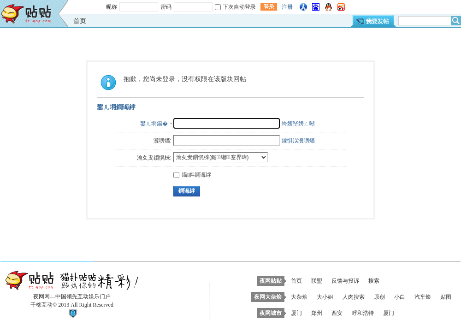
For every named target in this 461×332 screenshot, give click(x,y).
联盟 (316, 281)
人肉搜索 (354, 297)
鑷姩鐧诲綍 (192, 175)
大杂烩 (299, 297)
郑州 (316, 313)
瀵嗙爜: (162, 140)
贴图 (445, 297)
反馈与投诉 (345, 281)
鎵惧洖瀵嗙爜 (298, 140)
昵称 (111, 7)
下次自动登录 (239, 7)
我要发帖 (373, 21)
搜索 (373, 281)
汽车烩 (422, 297)
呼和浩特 (363, 313)
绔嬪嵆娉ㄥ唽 (298, 123)
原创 (379, 297)
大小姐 (325, 297)
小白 (399, 297)
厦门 (296, 313)
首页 (79, 20)
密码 (165, 7)
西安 (337, 313)
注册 (287, 7)
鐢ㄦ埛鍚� (154, 123)
